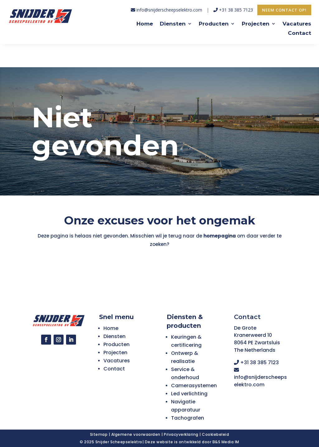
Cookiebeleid (215, 434)
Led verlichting (189, 393)
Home (144, 24)
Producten (214, 24)
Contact (299, 33)
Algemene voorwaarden (135, 434)
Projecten (255, 24)
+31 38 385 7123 (233, 10)
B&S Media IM (225, 442)
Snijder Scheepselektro (118, 442)
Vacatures (297, 24)
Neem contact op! (284, 10)
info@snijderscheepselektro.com (166, 10)
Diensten (173, 24)
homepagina (219, 236)
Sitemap (99, 434)
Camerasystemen (194, 385)
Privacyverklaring (181, 434)
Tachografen (187, 417)
